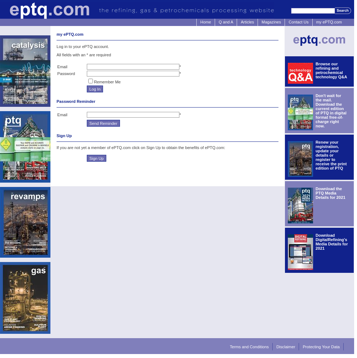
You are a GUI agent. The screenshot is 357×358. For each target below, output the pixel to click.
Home (205, 22)
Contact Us (298, 22)
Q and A (226, 22)
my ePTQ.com (329, 22)
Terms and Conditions (249, 347)
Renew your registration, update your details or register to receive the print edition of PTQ (331, 155)
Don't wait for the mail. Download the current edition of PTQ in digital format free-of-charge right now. (331, 110)
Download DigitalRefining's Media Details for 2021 (332, 241)
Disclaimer (285, 347)
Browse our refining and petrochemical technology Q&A (331, 70)
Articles (247, 22)
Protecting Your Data (321, 347)
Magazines (271, 22)
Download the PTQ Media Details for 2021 (330, 193)
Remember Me (107, 82)
